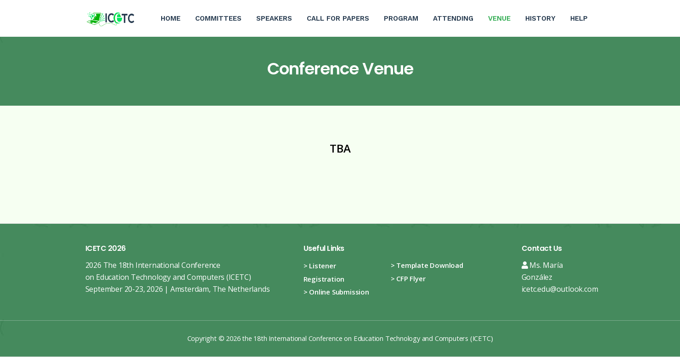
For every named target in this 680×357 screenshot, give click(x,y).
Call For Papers (338, 18)
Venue (503, 11)
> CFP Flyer (408, 278)
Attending (453, 18)
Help (579, 18)
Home (170, 18)
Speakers (274, 18)
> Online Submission (336, 291)
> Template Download (427, 265)
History (540, 18)
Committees (218, 18)
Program (401, 18)
